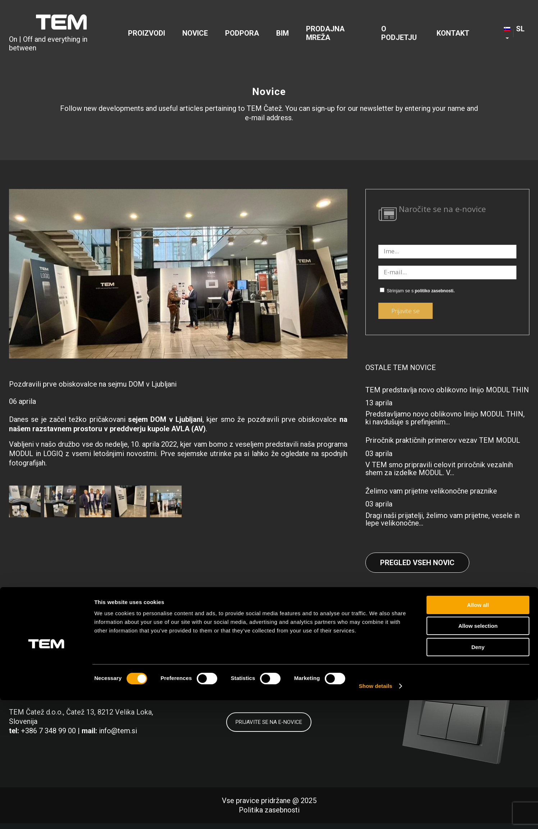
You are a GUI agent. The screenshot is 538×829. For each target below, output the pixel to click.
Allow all (478, 734)
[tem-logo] (61, 34)
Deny (478, 776)
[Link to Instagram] (472, 668)
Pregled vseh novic (417, 562)
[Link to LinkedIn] (440, 668)
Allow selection (477, 755)
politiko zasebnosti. (435, 290)
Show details (375, 815)
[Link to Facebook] (407, 668)
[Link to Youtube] (505, 668)
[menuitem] (146, 34)
